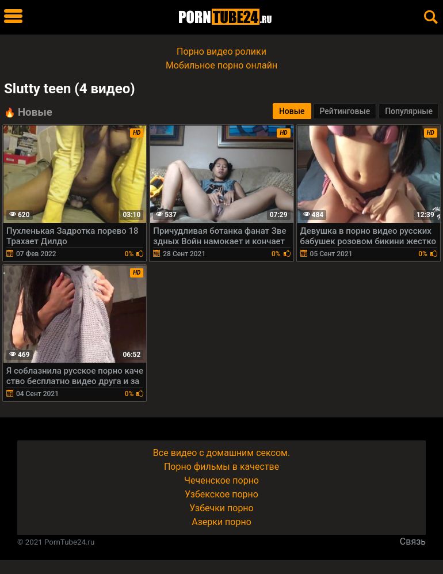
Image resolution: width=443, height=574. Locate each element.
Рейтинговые (344, 111)
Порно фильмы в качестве (221, 466)
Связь (413, 541)
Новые (292, 111)
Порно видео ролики (221, 51)
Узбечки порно (221, 508)
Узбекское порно (221, 494)
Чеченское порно (221, 480)
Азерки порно (221, 521)
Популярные (409, 111)
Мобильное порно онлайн (221, 65)
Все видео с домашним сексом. (221, 452)
